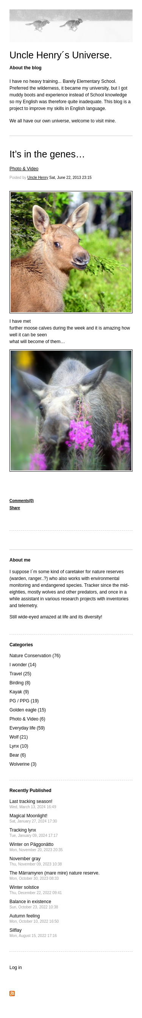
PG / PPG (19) (24, 701)
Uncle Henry (37, 178)
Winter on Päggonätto (36, 847)
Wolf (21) (18, 737)
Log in (15, 967)
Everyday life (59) (27, 728)
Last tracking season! (32, 804)
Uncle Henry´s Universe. (60, 55)
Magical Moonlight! (33, 818)
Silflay (33, 933)
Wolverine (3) (22, 764)
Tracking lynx (33, 832)
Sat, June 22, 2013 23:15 (70, 178)
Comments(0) (21, 501)
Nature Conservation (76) (35, 655)
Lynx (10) (18, 746)
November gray (35, 861)
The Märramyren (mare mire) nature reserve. (54, 875)
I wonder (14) (22, 664)
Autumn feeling (34, 918)
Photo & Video (24, 168)
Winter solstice (35, 890)
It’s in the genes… (47, 154)
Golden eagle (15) (27, 710)
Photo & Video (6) (27, 719)
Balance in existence (33, 904)
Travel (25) (20, 673)
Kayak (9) (19, 691)
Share (14, 508)
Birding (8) (19, 682)
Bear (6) (17, 755)
